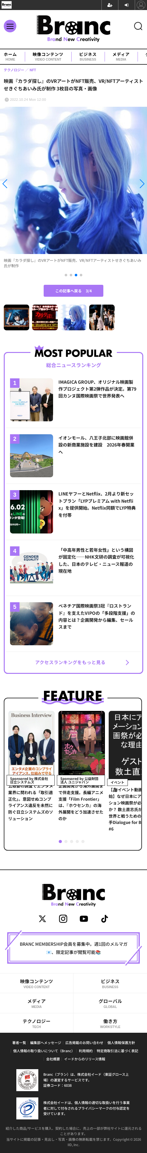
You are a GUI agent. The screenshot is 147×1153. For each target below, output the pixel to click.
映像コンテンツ (48, 57)
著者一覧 (19, 1042)
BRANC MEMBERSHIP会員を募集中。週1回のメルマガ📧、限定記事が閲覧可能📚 (74, 948)
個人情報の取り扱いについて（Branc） (44, 1050)
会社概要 (53, 1058)
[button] (22, 185)
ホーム (10, 57)
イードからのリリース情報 (84, 1058)
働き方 (110, 1023)
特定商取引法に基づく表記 (117, 1050)
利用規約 (86, 1050)
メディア (121, 57)
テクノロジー (36, 1023)
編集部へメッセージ (45, 1042)
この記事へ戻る (73, 290)
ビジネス (88, 57)
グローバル (110, 1003)
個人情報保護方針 (121, 1042)
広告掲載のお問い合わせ (84, 1042)
